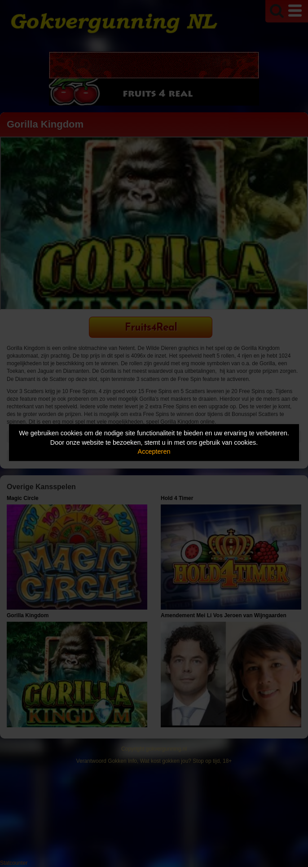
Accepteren (154, 451)
